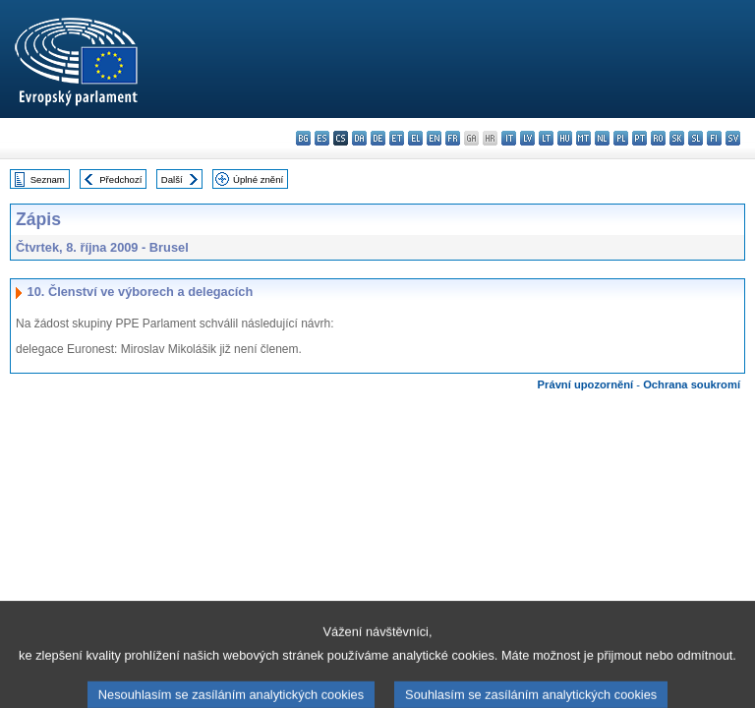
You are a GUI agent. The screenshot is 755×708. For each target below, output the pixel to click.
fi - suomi (714, 138)
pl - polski (620, 138)
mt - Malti (583, 138)
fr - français (452, 138)
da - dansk (359, 138)
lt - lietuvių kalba (546, 138)
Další (172, 179)
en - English (434, 138)
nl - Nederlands (602, 138)
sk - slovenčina (676, 138)
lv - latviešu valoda (527, 138)
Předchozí (120, 179)
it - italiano (508, 138)
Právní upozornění (586, 384)
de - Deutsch (378, 138)
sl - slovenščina (695, 138)
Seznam (47, 179)
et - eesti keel (396, 138)
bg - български (303, 138)
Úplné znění (258, 179)
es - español (322, 138)
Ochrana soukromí (691, 384)
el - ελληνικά (415, 138)
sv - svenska (733, 138)
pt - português (639, 138)
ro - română (658, 138)
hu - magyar (564, 138)
